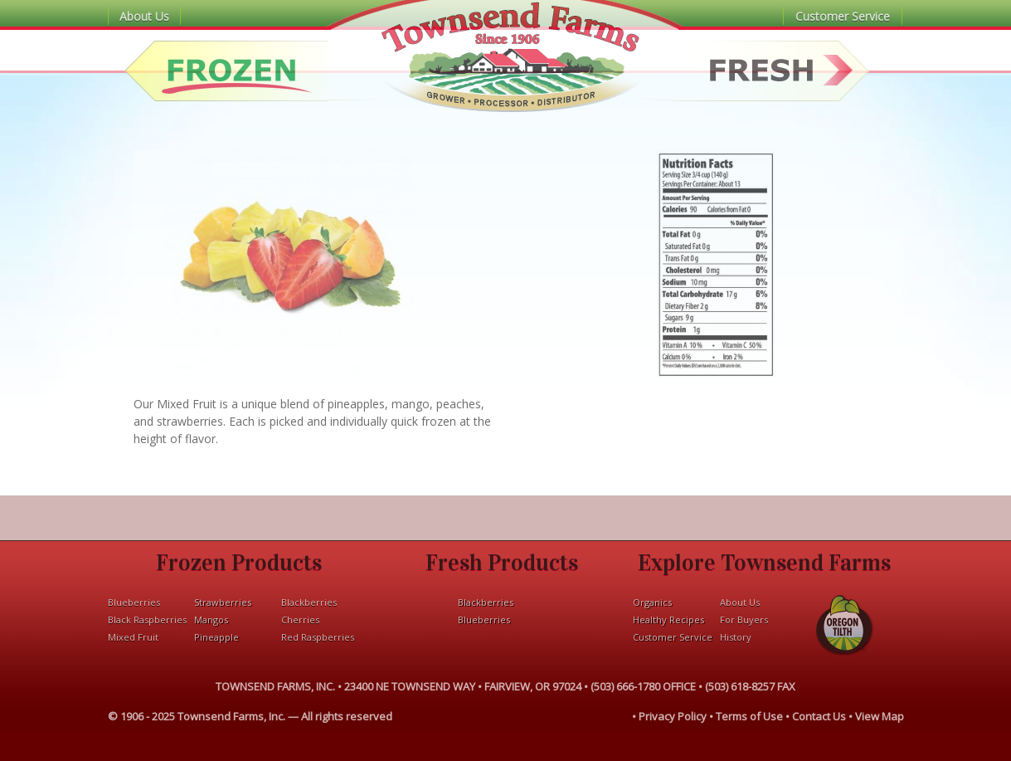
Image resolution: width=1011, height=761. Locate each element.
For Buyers (744, 619)
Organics (652, 602)
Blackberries (309, 602)
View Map (879, 716)
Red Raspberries (317, 637)
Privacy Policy (673, 716)
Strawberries (222, 602)
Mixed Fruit (133, 637)
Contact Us (819, 716)
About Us (144, 16)
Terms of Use (749, 716)
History (735, 637)
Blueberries (134, 602)
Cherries (300, 619)
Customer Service (842, 16)
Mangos (211, 619)
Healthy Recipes (668, 619)
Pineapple (216, 637)
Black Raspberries (147, 619)
